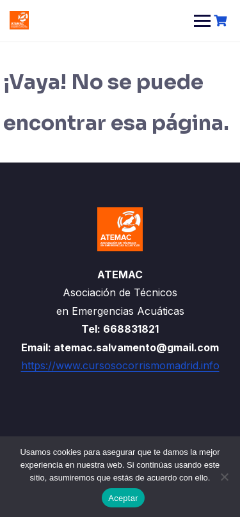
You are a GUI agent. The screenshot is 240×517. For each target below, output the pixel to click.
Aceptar (123, 498)
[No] (224, 476)
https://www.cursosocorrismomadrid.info (120, 365)
